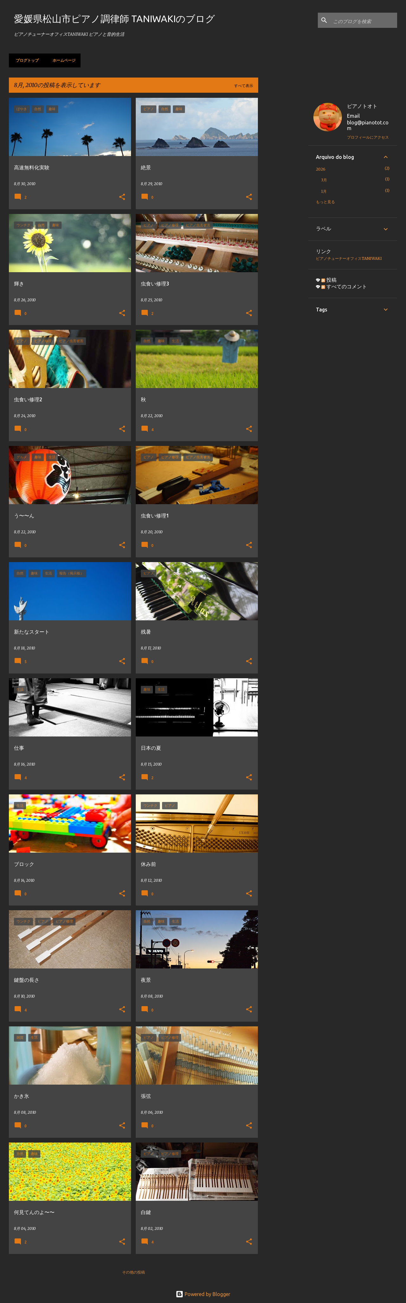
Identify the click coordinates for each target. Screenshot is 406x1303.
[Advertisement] (283, 193)
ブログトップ (25, 60)
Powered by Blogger (203, 1294)
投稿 (329, 280)
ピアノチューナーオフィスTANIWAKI (349, 258)
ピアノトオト (362, 106)
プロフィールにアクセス (368, 137)
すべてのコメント (344, 286)
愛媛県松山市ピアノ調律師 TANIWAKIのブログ (114, 18)
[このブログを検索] (364, 20)
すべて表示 (243, 86)
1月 (324, 191)
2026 (320, 169)
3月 (324, 180)
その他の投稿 (133, 1272)
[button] (122, 197)
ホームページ (62, 60)
